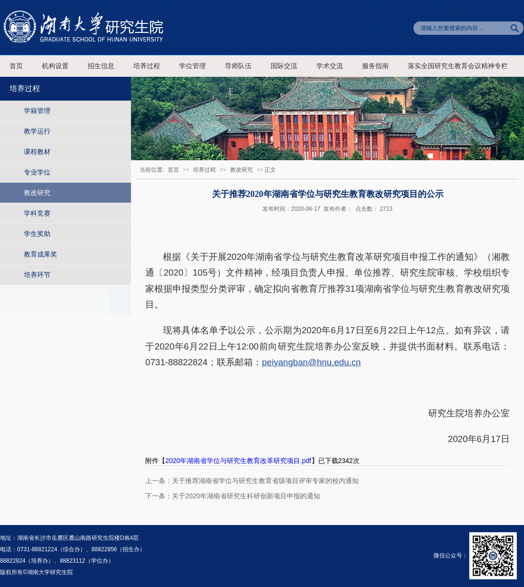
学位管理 (192, 66)
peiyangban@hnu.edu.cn (311, 362)
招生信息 (101, 66)
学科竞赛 (37, 213)
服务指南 (375, 66)
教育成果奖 (40, 254)
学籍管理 (37, 110)
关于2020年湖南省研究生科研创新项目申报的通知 (246, 496)
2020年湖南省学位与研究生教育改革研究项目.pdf (238, 460)
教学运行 (37, 131)
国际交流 (284, 66)
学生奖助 (37, 233)
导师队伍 (238, 66)
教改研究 (37, 192)
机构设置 (55, 66)
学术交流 (329, 66)
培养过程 (146, 66)
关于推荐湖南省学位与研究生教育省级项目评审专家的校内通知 (265, 480)
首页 (16, 66)
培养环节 (37, 274)
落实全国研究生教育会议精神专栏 (458, 66)
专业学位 (37, 172)
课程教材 (37, 151)
